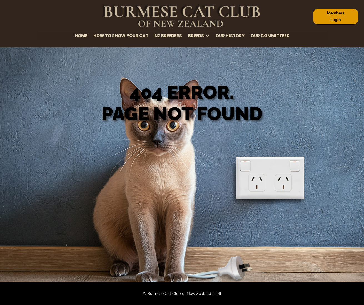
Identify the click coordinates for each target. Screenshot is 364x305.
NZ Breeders (168, 36)
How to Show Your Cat (120, 36)
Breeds (196, 36)
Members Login (335, 16)
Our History (230, 36)
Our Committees (270, 36)
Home (81, 36)
